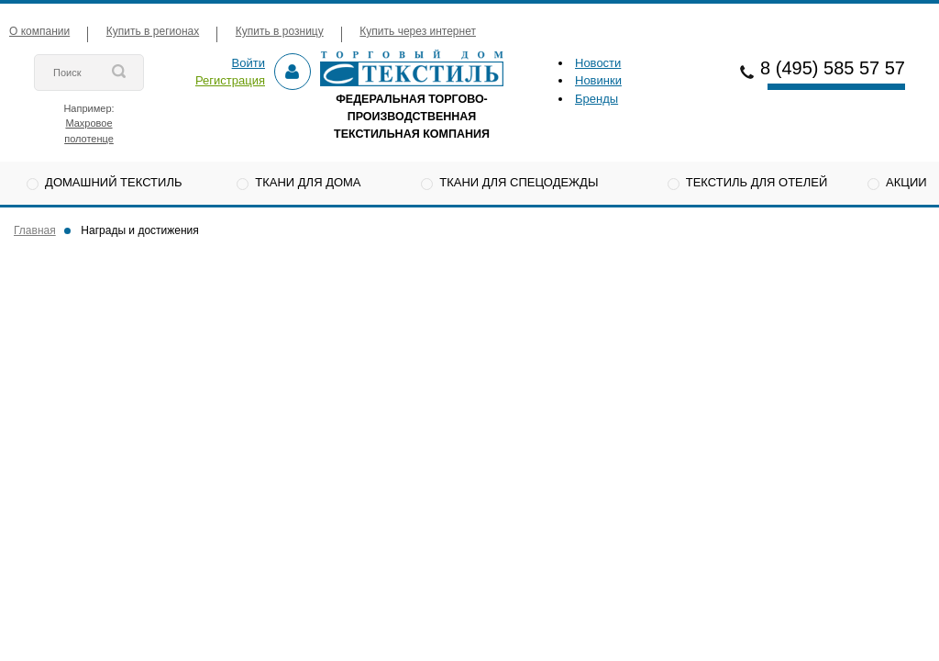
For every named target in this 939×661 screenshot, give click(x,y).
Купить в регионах (152, 31)
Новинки (598, 80)
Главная (35, 230)
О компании (39, 31)
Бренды (596, 99)
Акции (906, 182)
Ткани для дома (307, 182)
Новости (598, 63)
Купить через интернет (417, 31)
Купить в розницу (280, 31)
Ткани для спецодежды (518, 182)
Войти (248, 63)
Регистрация (230, 80)
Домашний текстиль (113, 182)
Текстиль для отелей (757, 182)
